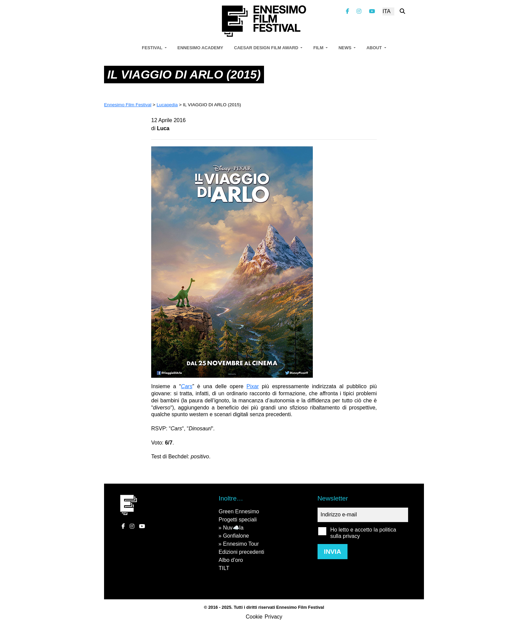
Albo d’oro (231, 560)
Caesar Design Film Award (266, 47)
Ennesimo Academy (200, 47)
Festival (152, 47)
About (374, 47)
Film (318, 47)
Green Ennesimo (239, 511)
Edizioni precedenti (241, 552)
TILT (224, 568)
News (345, 47)
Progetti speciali (238, 519)
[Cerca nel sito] (402, 11)
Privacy (273, 617)
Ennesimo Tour (241, 544)
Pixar (252, 386)
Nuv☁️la (233, 528)
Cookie (254, 617)
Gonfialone (236, 536)
